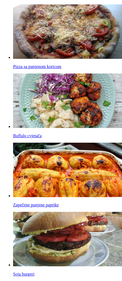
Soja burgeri (23, 274)
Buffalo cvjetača (27, 135)
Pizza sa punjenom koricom (37, 66)
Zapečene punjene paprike (36, 205)
